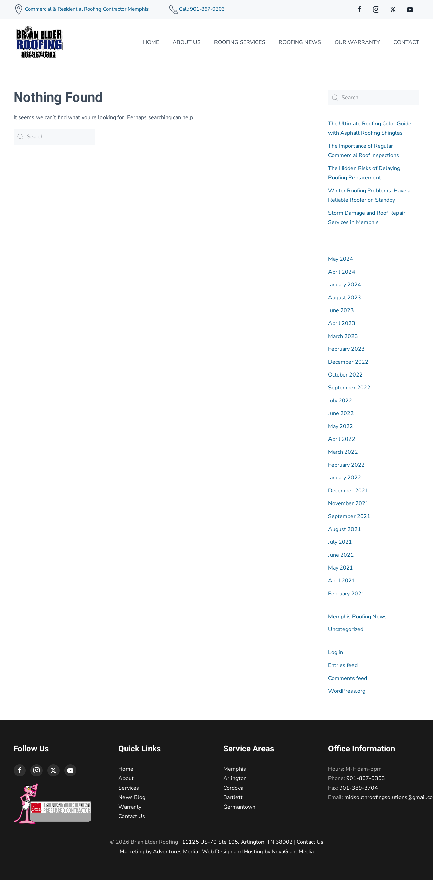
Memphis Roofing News (357, 616)
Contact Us (131, 816)
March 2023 (343, 336)
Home (151, 42)
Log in (335, 652)
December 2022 (348, 362)
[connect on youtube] (410, 9)
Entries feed (343, 665)
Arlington (235, 778)
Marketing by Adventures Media (159, 851)
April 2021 (341, 580)
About (126, 778)
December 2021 (348, 490)
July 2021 (340, 542)
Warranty (129, 807)
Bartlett (233, 797)
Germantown (239, 807)
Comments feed (347, 678)
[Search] (54, 137)
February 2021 (346, 593)
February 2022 (346, 465)
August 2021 (344, 529)
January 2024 (344, 284)
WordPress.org (346, 691)
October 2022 (345, 375)
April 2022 (341, 439)
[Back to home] (39, 42)
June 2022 (341, 413)
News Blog (131, 797)
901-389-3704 (358, 788)
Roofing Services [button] (239, 42)
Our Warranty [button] (357, 42)
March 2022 (343, 452)
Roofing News (300, 42)
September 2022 (349, 387)
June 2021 (341, 555)
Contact (406, 42)
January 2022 (344, 477)
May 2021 (340, 568)
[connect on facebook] (359, 9)
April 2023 (341, 323)
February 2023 (346, 349)
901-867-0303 (365, 778)
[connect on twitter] (393, 9)
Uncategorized (345, 629)
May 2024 (340, 259)
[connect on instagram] (376, 9)
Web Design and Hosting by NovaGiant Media (258, 851)
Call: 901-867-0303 (202, 9)
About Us (187, 42)
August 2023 (344, 297)
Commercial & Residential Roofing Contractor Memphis (86, 9)
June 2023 (341, 310)
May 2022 (340, 426)
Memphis (234, 769)
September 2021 (349, 516)
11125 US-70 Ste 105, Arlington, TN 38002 (237, 842)
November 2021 (348, 503)
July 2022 (340, 400)
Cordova (233, 788)
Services (128, 788)
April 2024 (341, 272)
